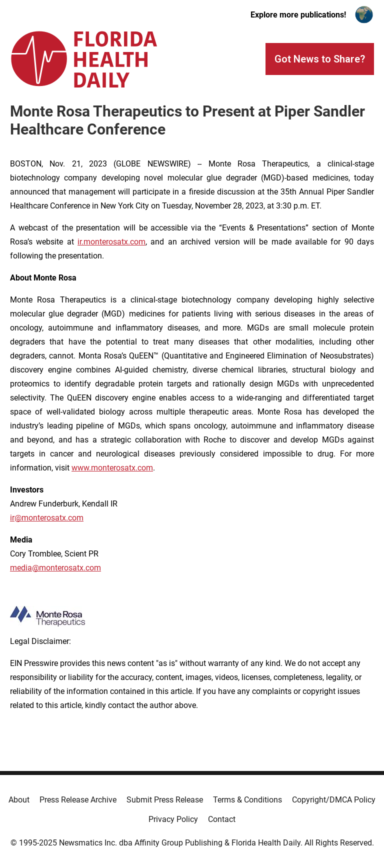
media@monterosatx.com (55, 567)
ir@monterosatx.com (47, 517)
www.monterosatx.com (112, 467)
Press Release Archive (78, 799)
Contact (222, 819)
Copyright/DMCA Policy (334, 799)
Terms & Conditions (247, 799)
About (19, 799)
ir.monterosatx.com (112, 241)
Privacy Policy (173, 819)
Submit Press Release (164, 799)
